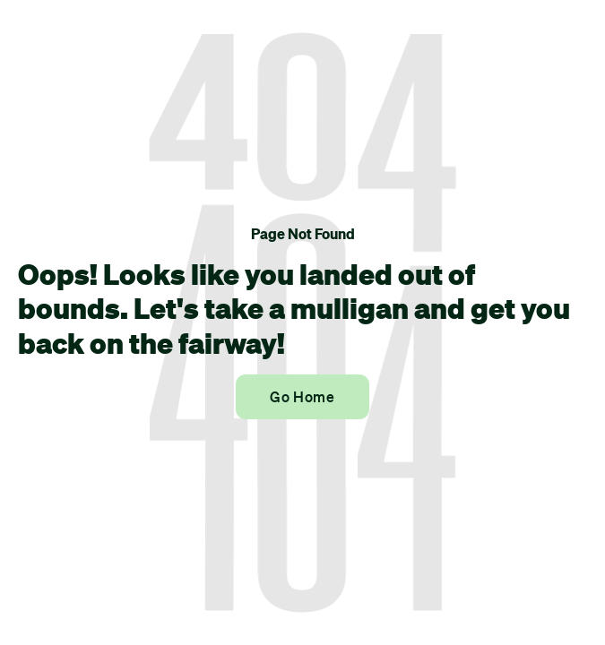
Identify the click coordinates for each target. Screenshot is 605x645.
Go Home (302, 397)
